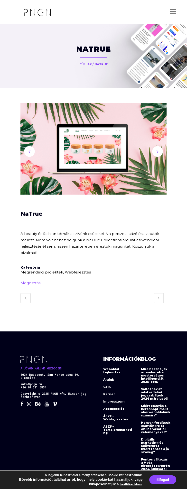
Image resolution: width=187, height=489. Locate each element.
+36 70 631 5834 (33, 387)
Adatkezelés (113, 408)
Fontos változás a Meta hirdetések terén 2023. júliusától (155, 464)
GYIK (107, 386)
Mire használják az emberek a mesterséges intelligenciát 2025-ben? (154, 375)
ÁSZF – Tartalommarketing (117, 429)
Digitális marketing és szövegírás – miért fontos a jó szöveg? (155, 446)
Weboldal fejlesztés (112, 370)
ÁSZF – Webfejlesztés (115, 417)
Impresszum (113, 401)
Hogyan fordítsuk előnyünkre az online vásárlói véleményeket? (155, 427)
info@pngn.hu (31, 384)
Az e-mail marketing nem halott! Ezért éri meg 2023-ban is (155, 481)
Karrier (109, 394)
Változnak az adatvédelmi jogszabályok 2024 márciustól (154, 393)
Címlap (85, 64)
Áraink (108, 379)
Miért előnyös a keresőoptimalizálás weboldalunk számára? (155, 410)
